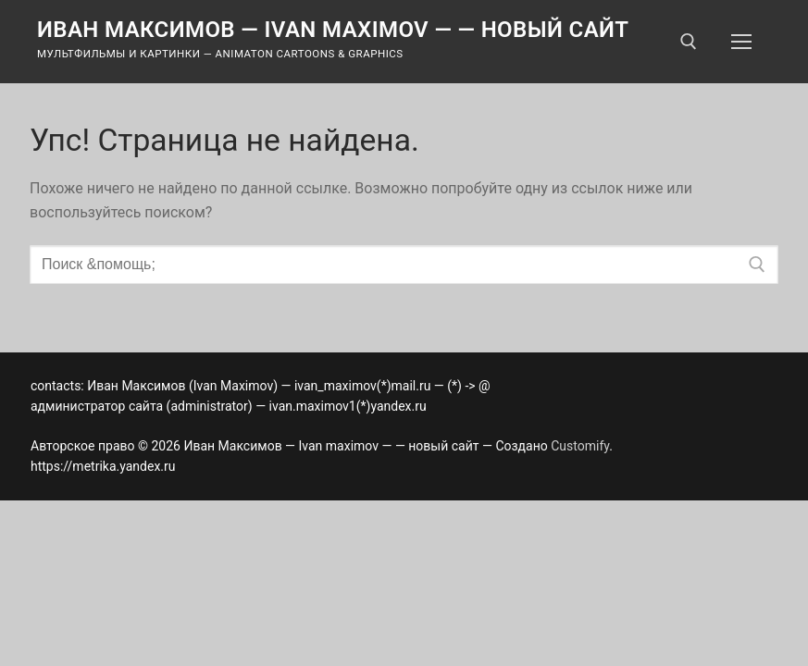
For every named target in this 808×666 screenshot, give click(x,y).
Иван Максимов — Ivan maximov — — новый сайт (333, 30)
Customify (580, 445)
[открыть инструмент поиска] (688, 41)
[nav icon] (741, 41)
